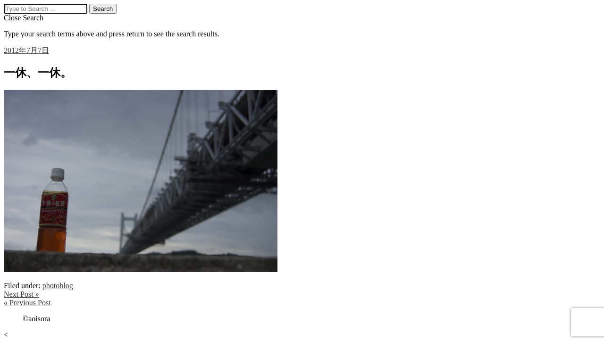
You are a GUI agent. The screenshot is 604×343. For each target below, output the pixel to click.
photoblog (57, 286)
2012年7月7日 (26, 50)
